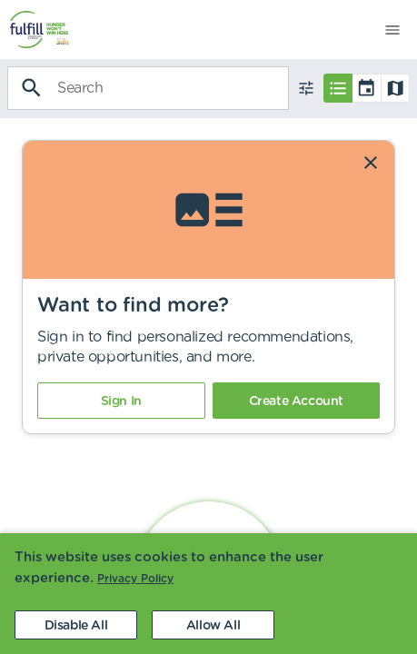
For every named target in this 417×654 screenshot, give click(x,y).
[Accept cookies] (213, 624)
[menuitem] (34, 29)
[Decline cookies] (76, 624)
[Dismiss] (370, 162)
